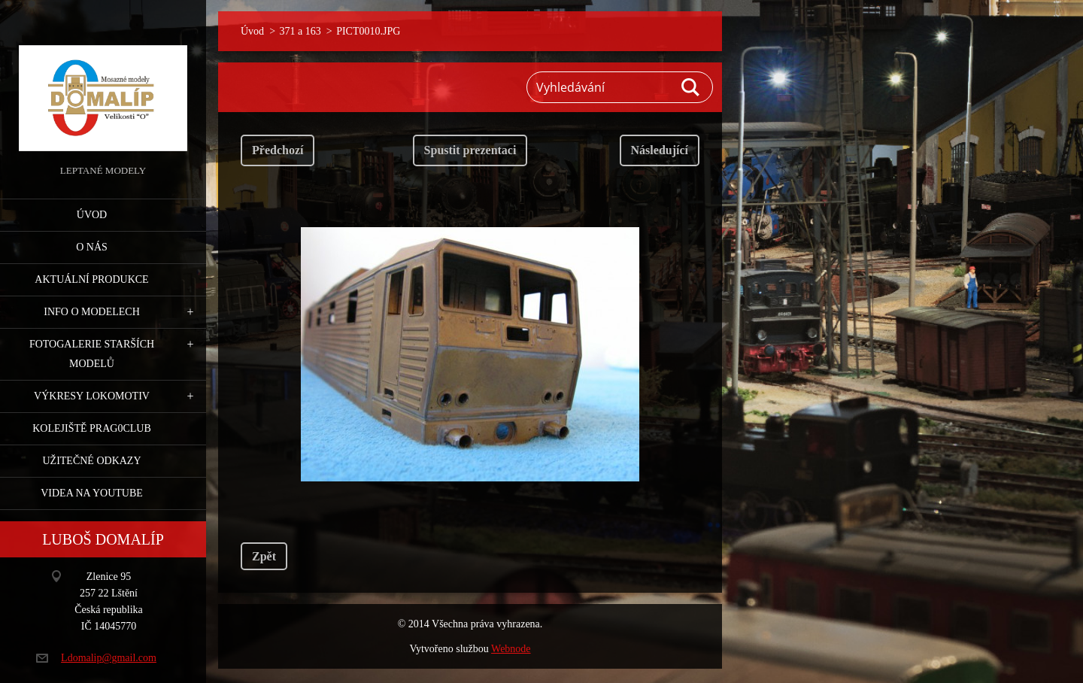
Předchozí (277, 150)
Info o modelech (92, 311)
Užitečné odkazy (91, 460)
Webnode (511, 648)
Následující (659, 150)
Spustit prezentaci (470, 150)
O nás (92, 247)
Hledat (691, 87)
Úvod (92, 214)
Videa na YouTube (92, 493)
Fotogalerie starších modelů (91, 353)
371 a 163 (300, 31)
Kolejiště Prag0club (91, 428)
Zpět (264, 556)
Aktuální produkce (91, 279)
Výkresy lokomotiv (92, 396)
